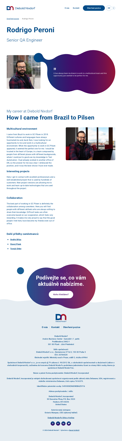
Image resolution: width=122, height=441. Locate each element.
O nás (67, 8)
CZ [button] (109, 8)
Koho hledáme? (61, 294)
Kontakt (76, 8)
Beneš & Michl (74, 430)
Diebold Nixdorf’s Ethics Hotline (61, 418)
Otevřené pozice (94, 8)
